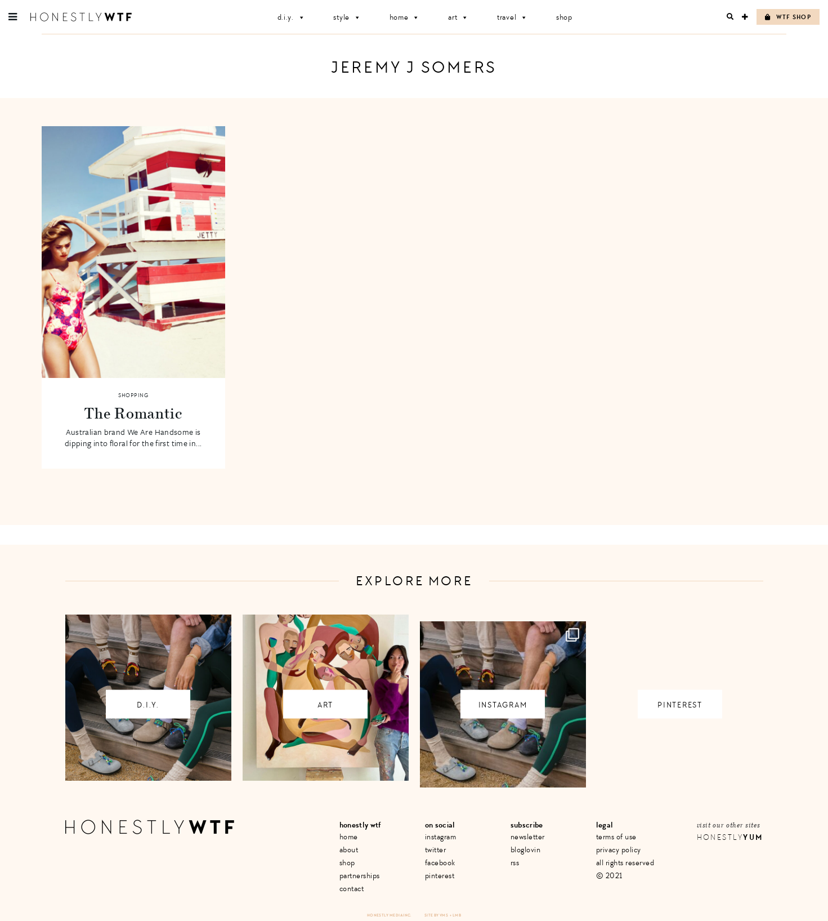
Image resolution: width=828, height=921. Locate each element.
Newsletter (528, 837)
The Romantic (133, 412)
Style (347, 17)
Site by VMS (436, 915)
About (349, 850)
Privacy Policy (618, 850)
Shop (564, 17)
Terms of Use (616, 837)
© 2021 (609, 875)
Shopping (133, 395)
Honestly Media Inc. (389, 915)
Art (458, 17)
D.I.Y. (292, 17)
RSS (515, 862)
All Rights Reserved (625, 862)
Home (405, 17)
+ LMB (455, 915)
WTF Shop (788, 17)
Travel (512, 17)
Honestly (730, 837)
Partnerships (359, 875)
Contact (351, 888)
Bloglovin (526, 850)
